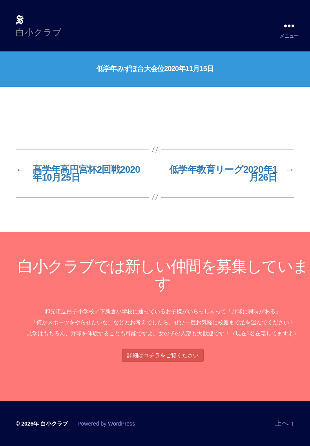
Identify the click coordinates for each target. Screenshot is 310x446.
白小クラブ (54, 423)
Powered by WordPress (106, 423)
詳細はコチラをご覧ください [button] (163, 355)
